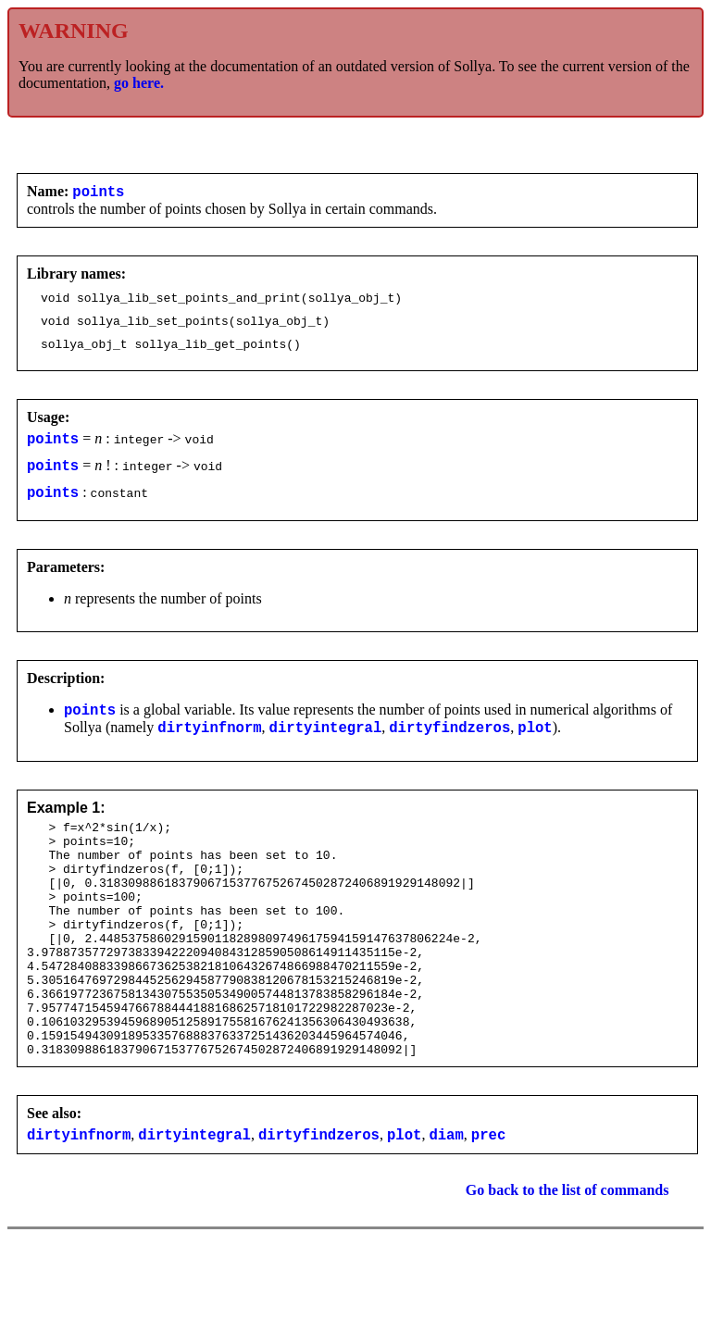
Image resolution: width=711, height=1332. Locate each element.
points (98, 193)
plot (535, 751)
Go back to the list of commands (567, 1265)
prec (488, 1209)
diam (446, 1209)
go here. (139, 83)
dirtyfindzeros (449, 751)
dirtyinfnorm (209, 751)
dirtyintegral (325, 751)
